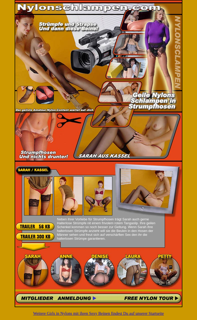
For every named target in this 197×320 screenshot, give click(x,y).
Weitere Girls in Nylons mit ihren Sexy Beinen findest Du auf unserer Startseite (98, 313)
